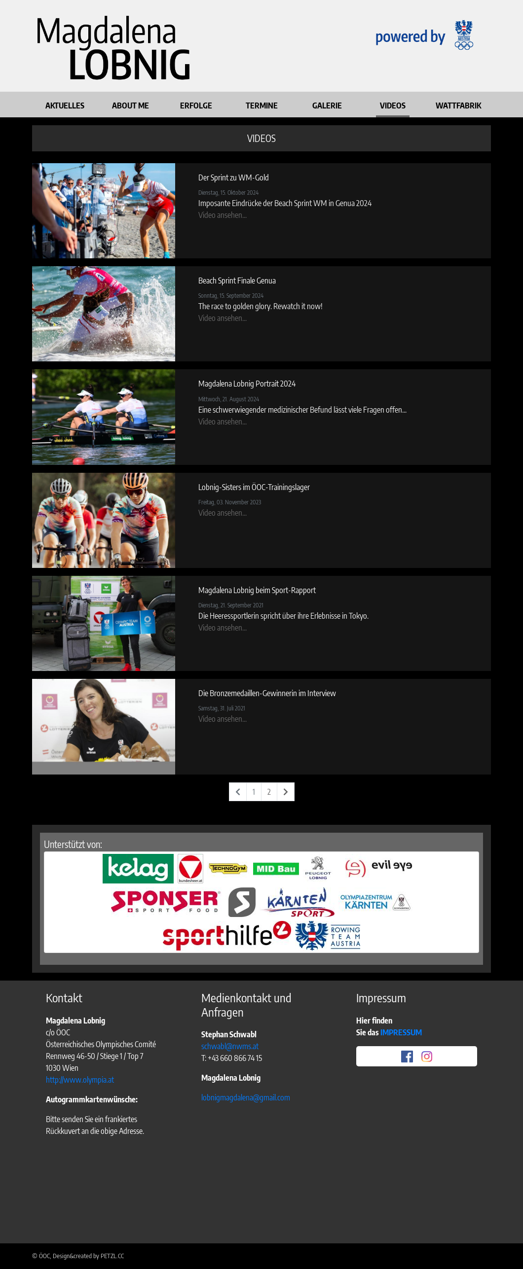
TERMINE (262, 105)
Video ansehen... (222, 215)
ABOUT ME (130, 105)
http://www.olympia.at (80, 1080)
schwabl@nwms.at (230, 1046)
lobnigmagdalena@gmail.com (245, 1097)
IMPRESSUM (401, 1032)
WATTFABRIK (458, 105)
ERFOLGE (196, 105)
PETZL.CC (112, 1256)
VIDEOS (393, 105)
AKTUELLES (64, 105)
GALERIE (327, 105)
